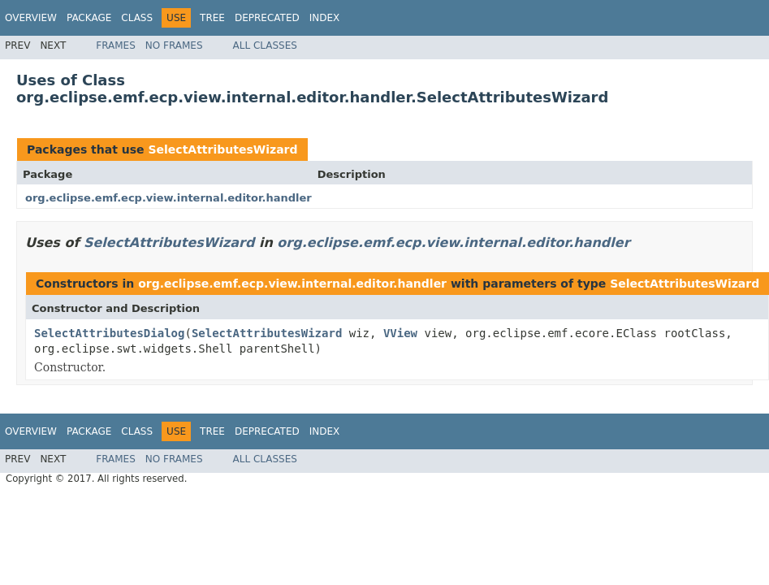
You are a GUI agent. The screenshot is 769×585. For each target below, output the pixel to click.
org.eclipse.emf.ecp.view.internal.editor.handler (168, 198)
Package (89, 18)
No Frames (174, 45)
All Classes (265, 45)
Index (324, 18)
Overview (31, 18)
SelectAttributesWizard (222, 149)
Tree (212, 18)
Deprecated (267, 18)
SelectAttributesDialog (109, 333)
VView (400, 333)
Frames (116, 45)
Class (137, 18)
